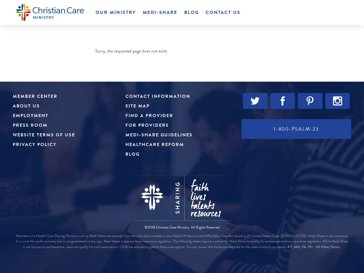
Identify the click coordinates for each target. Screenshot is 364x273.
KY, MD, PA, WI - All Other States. (314, 247)
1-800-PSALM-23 (296, 129)
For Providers (147, 125)
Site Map (137, 106)
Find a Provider (149, 115)
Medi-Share (160, 12)
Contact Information (157, 96)
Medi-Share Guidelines (159, 135)
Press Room (30, 125)
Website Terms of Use (44, 135)
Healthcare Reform (154, 144)
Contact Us (223, 12)
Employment (30, 115)
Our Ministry (116, 12)
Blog (191, 12)
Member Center (35, 96)
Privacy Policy (34, 144)
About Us (26, 106)
